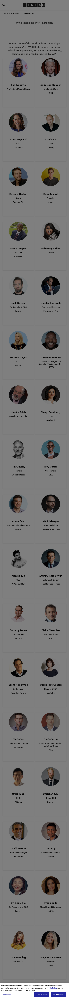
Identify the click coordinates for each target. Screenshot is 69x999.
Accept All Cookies (42, 994)
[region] (34, 991)
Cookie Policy (51, 988)
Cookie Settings (29, 990)
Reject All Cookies (58, 994)
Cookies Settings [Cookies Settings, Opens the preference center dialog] (7, 994)
